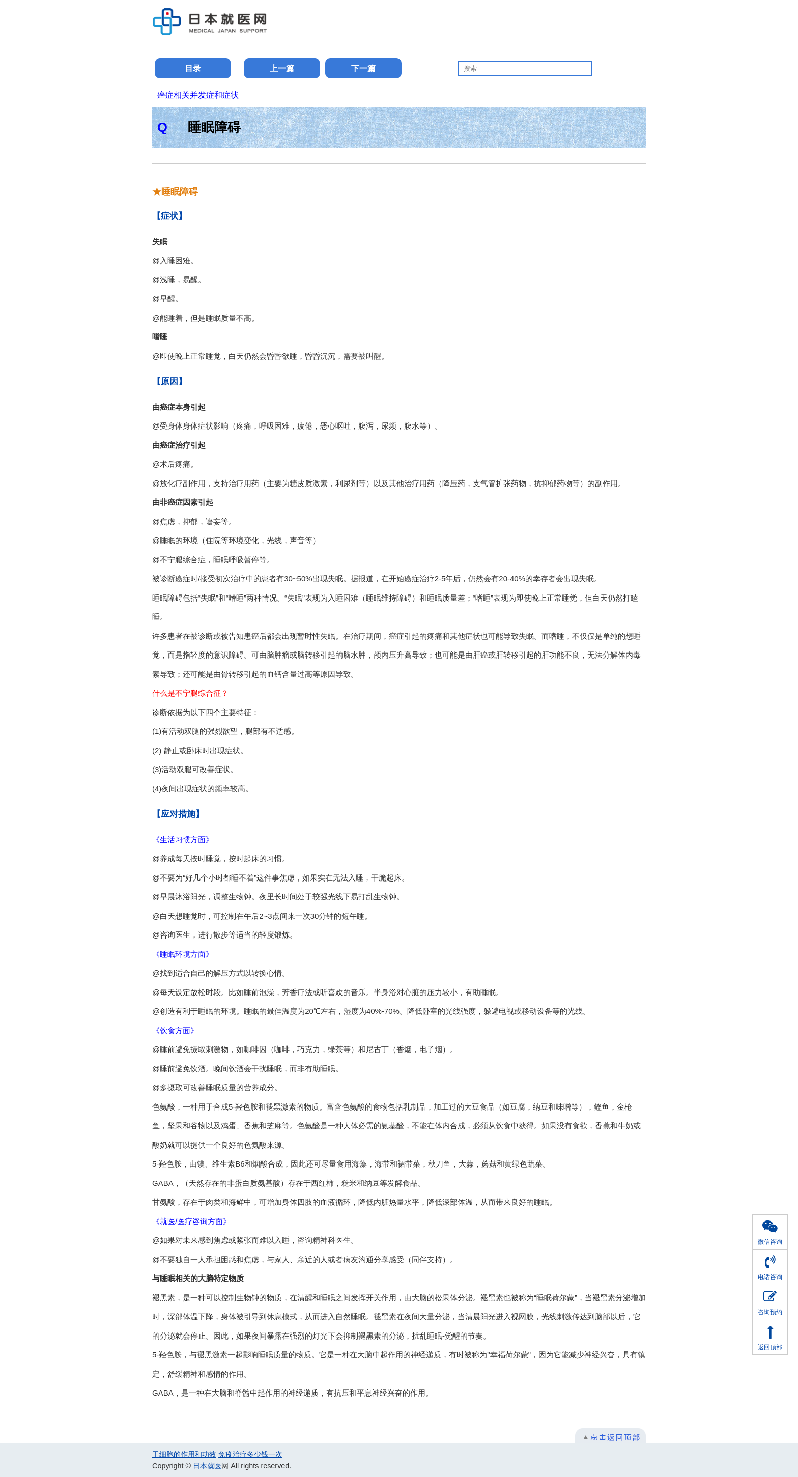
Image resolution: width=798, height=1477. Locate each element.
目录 (193, 68)
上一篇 (282, 68)
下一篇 (363, 68)
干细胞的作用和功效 (184, 1454)
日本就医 (207, 1466)
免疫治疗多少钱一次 (250, 1454)
